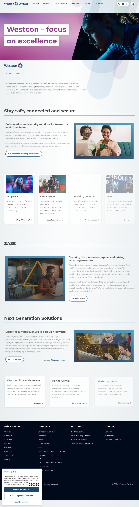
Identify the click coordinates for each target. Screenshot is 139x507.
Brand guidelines (50, 485)
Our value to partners (80, 436)
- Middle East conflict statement (51, 451)
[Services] (76, 3)
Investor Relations (45, 470)
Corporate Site (44, 466)
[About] (35, 3)
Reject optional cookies (21, 496)
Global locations (44, 444)
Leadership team (45, 436)
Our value (8, 432)
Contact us (9, 455)
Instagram (109, 436)
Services (7, 447)
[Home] (16, 4)
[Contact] (100, 3)
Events (7, 459)
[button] (119, 4)
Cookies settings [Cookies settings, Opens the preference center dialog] (22, 502)
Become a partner (79, 440)
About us (8, 451)
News (40, 447)
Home (8, 73)
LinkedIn (108, 432)
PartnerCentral (77, 432)
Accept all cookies (22, 489)
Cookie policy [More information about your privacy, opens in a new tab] (34, 484)
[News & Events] (62, 3)
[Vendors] (88, 3)
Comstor (8, 440)
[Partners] (46, 3)
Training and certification (82, 444)
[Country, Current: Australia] (123, 4)
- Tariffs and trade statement (50, 462)
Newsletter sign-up (113, 440)
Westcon (8, 436)
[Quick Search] (126, 4)
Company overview (46, 432)
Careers (41, 440)
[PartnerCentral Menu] (133, 4)
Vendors (7, 444)
